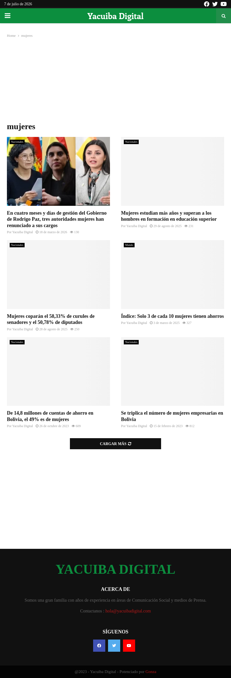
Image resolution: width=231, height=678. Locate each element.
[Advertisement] (115, 80)
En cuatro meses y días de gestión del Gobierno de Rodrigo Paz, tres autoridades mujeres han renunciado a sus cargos (57, 219)
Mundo (129, 244)
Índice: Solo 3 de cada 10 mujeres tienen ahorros (172, 316)
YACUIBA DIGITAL (115, 569)
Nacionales (17, 141)
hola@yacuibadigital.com (128, 611)
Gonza (151, 671)
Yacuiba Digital (115, 15)
